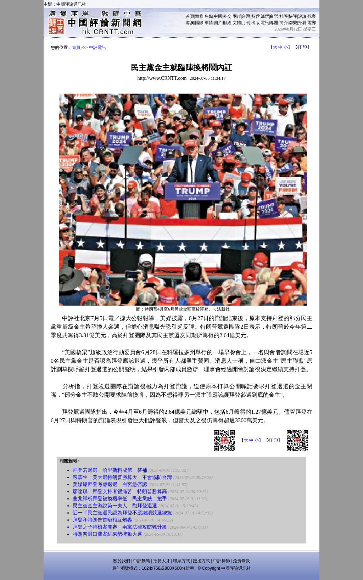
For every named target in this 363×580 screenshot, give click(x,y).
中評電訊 (97, 47)
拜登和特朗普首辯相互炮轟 (102, 520)
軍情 (209, 22)
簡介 (283, 22)
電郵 (311, 22)
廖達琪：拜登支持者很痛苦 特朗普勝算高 (120, 491)
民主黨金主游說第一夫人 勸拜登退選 (115, 505)
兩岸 (237, 16)
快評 (293, 16)
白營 (274, 16)
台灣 (246, 16)
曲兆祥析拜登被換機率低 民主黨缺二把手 (120, 498)
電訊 (265, 22)
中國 (218, 16)
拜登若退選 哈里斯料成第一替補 (110, 470)
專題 (274, 22)
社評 (283, 16)
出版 (255, 22)
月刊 (246, 22)
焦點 (209, 16)
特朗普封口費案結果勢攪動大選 (107, 534)
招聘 (302, 22)
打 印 (302, 47)
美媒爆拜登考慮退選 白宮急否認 (110, 484)
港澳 (190, 22)
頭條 (199, 16)
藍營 (255, 16)
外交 (227, 16)
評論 (302, 16)
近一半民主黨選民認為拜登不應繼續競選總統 (122, 512)
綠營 (265, 16)
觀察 (311, 16)
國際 (199, 22)
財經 (227, 22)
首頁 (190, 16)
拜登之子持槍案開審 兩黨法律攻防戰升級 (120, 527)
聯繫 (293, 22)
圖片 (218, 22)
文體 (237, 22)
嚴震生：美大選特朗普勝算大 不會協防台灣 (122, 477)
